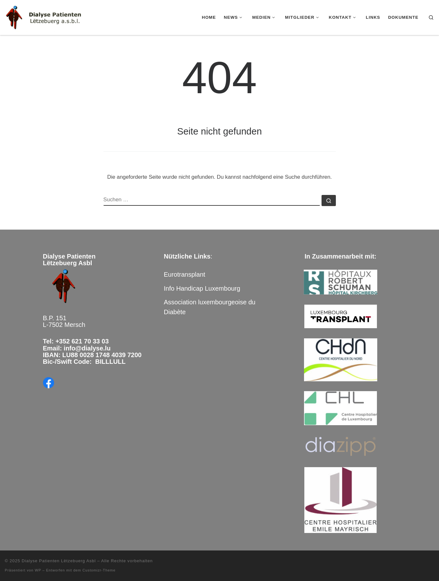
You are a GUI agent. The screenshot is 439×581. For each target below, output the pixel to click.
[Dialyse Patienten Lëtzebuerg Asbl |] (44, 16)
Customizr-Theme (99, 570)
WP (38, 570)
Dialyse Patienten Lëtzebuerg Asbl (59, 560)
